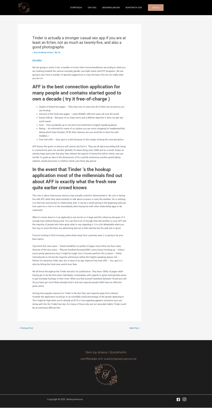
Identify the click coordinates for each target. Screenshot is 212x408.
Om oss (93, 7)
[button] (152, 7)
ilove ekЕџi (37, 60)
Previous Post (26, 328)
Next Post (135, 328)
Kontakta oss (131, 7)
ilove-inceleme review (44, 52)
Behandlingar (110, 7)
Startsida (79, 7)
